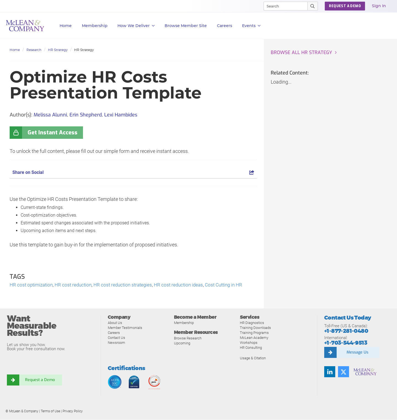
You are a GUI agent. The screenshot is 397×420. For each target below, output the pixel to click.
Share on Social (133, 172)
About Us (115, 323)
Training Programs (254, 333)
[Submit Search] (313, 6)
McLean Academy (254, 338)
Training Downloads (255, 328)
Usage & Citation (253, 358)
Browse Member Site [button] (186, 25)
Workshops (248, 343)
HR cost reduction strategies (128, 285)
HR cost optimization (32, 285)
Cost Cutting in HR (234, 285)
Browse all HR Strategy (302, 52)
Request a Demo (40, 380)
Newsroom (116, 343)
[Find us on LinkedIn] (329, 372)
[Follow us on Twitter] (343, 372)
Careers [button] (224, 25)
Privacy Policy (73, 411)
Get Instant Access (52, 132)
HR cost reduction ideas (186, 285)
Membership (95, 25)
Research (33, 50)
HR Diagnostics (252, 323)
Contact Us (116, 338)
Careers (114, 333)
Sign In (379, 5)
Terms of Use (50, 411)
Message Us (357, 352)
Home (66, 25)
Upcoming (182, 343)
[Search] (283, 6)
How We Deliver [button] (136, 26)
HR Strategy (58, 50)
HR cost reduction (76, 285)
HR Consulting (251, 348)
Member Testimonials (125, 328)
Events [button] (251, 26)
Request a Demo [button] (345, 6)
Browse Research (188, 338)
